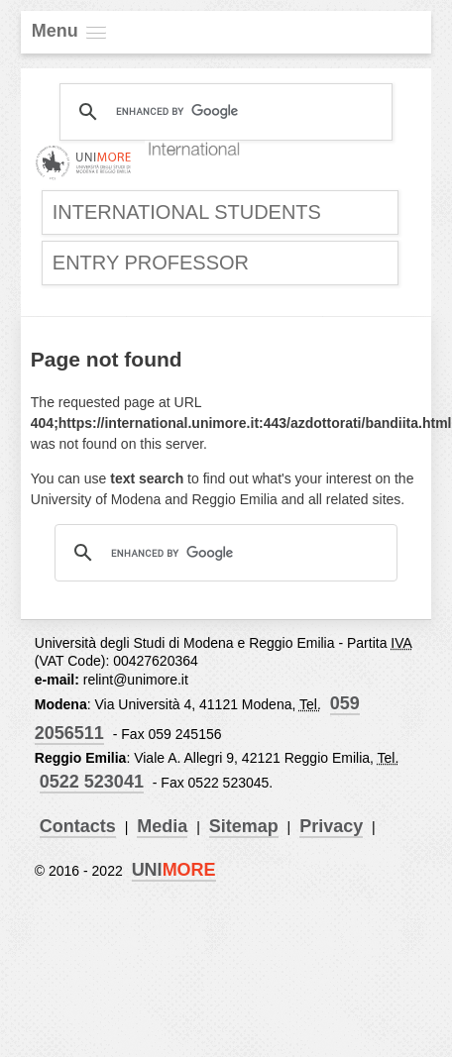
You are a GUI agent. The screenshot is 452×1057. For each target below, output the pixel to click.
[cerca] (223, 112)
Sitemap (244, 826)
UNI (174, 870)
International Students (187, 212)
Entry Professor (151, 262)
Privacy (331, 826)
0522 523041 (92, 782)
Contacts (78, 826)
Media (162, 826)
